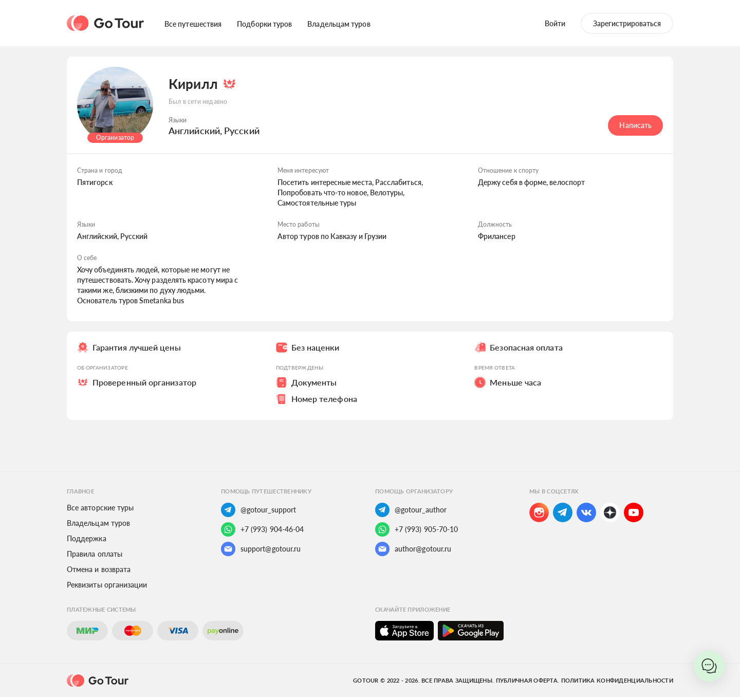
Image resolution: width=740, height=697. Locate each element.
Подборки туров (264, 24)
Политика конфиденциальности (617, 680)
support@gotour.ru (261, 549)
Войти (555, 23)
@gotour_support (258, 510)
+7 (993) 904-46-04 (262, 529)
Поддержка (86, 538)
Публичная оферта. (528, 680)
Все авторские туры (100, 507)
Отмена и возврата (99, 569)
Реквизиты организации (107, 584)
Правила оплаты (94, 553)
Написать (635, 125)
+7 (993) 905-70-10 (416, 529)
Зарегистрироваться (627, 23)
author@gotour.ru (413, 549)
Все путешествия (192, 24)
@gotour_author (411, 510)
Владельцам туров (338, 24)
